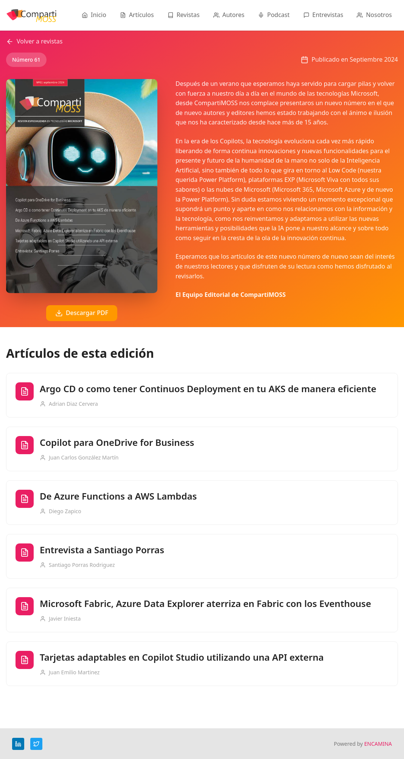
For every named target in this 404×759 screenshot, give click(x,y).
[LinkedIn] (18, 744)
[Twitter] (36, 744)
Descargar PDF (81, 313)
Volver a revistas (34, 41)
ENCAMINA (378, 743)
